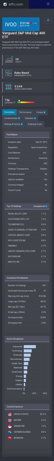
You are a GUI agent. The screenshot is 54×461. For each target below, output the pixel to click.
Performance (25, 112)
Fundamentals (12, 118)
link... (45, 153)
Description (9, 112)
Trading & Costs (35, 124)
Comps (40, 112)
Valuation (30, 118)
